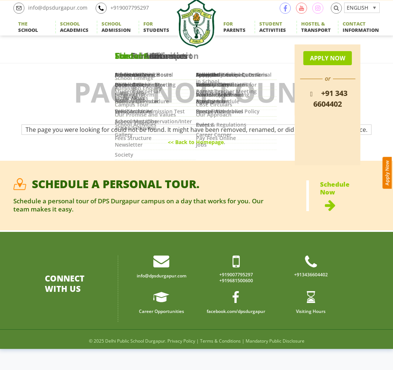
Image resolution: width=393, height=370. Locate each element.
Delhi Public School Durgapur (135, 362)
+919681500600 (236, 301)
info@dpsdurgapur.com (54, 16)
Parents (234, 35)
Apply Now (388, 149)
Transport (316, 35)
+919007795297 (132, 16)
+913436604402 (311, 294)
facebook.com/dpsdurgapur (236, 332)
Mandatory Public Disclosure (275, 362)
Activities (272, 35)
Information (361, 35)
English (357, 15)
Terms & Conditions (220, 362)
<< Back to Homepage (196, 157)
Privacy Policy (181, 362)
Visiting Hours (311, 332)
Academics (74, 35)
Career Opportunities (161, 332)
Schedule (350, 213)
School (28, 35)
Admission (116, 35)
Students (156, 35)
